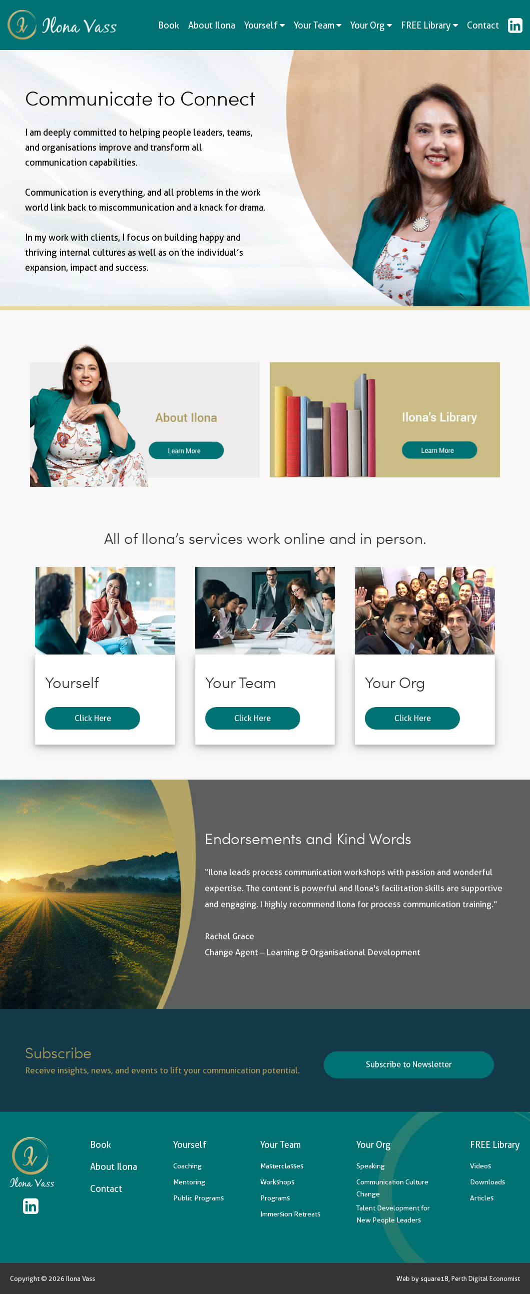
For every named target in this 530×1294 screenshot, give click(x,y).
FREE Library (429, 25)
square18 (434, 1278)
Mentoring (189, 1182)
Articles (481, 1198)
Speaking (370, 1166)
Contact (483, 25)
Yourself (264, 25)
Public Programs (198, 1198)
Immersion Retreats (290, 1214)
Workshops (277, 1182)
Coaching (187, 1166)
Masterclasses (281, 1166)
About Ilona (211, 25)
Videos (480, 1166)
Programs (275, 1198)
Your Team (317, 25)
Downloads (487, 1182)
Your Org (371, 25)
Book (168, 25)
